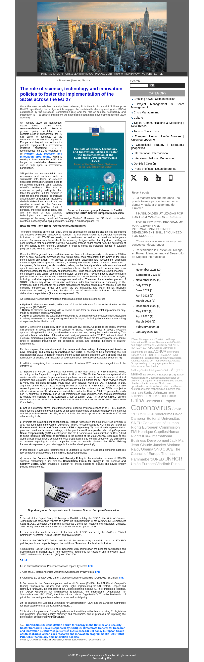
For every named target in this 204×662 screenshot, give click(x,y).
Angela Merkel (172, 329)
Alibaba (141, 324)
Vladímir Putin (152, 391)
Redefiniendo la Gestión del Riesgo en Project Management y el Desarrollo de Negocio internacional (156, 227)
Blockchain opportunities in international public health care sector (155, 337)
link (90, 564)
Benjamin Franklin (174, 334)
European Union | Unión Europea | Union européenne (157, 130)
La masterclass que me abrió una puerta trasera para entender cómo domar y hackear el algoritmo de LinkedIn (158, 186)
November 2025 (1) (147, 242)
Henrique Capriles (149, 370)
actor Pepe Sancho (170, 318)
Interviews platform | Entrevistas (151, 145)
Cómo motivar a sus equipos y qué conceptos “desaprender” (154, 218)
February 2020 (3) (146, 297)
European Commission (169, 366)
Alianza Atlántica (160, 322)
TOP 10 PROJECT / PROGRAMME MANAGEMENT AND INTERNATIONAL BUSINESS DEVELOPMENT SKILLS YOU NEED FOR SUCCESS (156, 207)
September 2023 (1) (148, 247)
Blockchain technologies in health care (148, 342)
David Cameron (171, 359)
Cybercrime (153, 359)
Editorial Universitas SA (146, 363)
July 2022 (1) (143, 257)
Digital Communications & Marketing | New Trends (157, 118)
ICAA (134, 373)
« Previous (64, 80)
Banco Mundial (164, 332)
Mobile (171, 169)
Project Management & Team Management (156, 103)
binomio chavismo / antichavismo (154, 336)
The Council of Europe (155, 383)
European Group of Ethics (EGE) (94, 628)
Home (76, 80)
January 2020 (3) (146, 302)
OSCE (135, 383)
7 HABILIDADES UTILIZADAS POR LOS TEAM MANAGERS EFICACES (157, 196)
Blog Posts (170, 342)
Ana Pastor (156, 327)
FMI (133, 370)
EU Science (53, 628)
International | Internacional (148, 141)
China (144, 349)
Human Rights (170, 370)
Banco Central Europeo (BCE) (144, 332)
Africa (150, 322)
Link (24, 559)
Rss (145, 169)
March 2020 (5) (145, 292)
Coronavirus (147, 354)
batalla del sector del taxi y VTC (152, 334)
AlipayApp (174, 324)
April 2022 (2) (144, 267)
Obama (167, 380)
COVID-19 (138, 359)
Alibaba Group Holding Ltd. (157, 324)
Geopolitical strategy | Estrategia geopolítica (157, 136)
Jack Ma (154, 376)
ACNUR (156, 317)
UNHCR (165, 387)
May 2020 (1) (143, 282)
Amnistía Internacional (141, 327)
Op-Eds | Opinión (143, 150)
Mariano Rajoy (151, 380)
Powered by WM (102, 655)
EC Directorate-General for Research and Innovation (93, 625)
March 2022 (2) (145, 272)
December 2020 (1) (147, 277)
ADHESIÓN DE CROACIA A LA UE (146, 320)
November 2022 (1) (147, 252)
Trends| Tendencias (144, 124)
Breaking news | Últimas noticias (151, 98)
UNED (153, 387)
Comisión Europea (162, 349)
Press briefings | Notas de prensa (151, 155)
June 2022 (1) (144, 262)
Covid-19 (170, 355)
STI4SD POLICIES (87, 631)
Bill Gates (135, 336)
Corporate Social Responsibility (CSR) (42, 625)
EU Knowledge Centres (33, 628)
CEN (28, 622)
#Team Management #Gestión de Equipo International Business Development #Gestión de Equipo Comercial (155, 311)
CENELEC (37, 622)
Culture (137, 112)
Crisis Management (144, 108)
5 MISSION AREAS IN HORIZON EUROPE (155, 313)
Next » (84, 80)
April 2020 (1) (144, 287)
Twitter (134, 169)
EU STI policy (68, 628)
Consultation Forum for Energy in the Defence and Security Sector (81, 622)
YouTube (160, 169)
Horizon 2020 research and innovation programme (41, 154)
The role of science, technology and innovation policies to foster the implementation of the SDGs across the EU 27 (71, 93)
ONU (175, 380)
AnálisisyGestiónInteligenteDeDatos (147, 330)
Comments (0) (96, 637)
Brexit (145, 345)
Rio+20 (72, 631)
